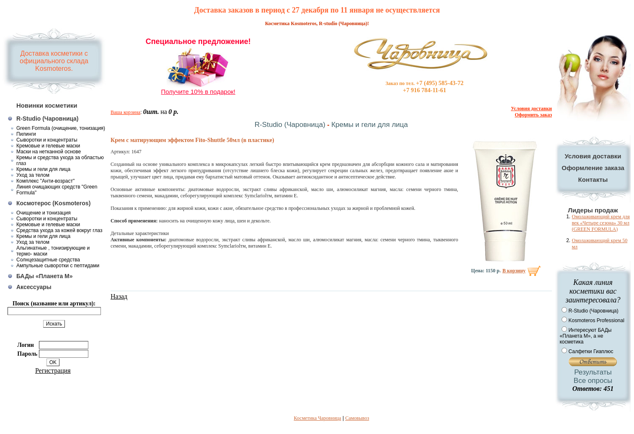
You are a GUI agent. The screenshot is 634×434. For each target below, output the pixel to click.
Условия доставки (592, 156)
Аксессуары (34, 287)
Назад (119, 296)
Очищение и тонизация (43, 213)
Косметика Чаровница (317, 418)
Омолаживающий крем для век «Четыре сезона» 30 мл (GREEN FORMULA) (600, 223)
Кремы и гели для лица (43, 169)
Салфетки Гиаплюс (590, 351)
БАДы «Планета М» (44, 276)
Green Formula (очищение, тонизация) (60, 128)
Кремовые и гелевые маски (48, 146)
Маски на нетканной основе (48, 152)
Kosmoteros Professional (596, 320)
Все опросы (593, 381)
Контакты (593, 179)
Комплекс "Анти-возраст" (45, 181)
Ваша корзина (125, 112)
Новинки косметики (46, 105)
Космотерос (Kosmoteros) (53, 203)
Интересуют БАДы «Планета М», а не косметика (585, 336)
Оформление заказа (593, 167)
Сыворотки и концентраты (46, 140)
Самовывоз (357, 418)
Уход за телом (32, 175)
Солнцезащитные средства (48, 260)
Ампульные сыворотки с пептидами (57, 266)
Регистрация (53, 370)
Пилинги (26, 134)
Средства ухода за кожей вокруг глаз (59, 230)
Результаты (593, 372)
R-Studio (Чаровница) (47, 118)
